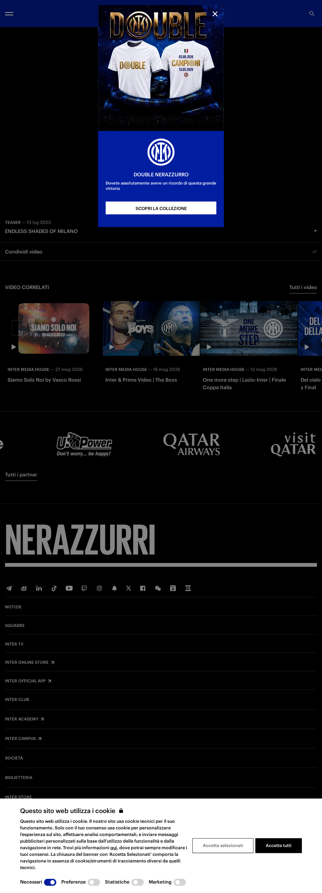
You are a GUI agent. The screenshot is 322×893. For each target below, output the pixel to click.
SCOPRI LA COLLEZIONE (161, 208)
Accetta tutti (278, 845)
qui (113, 847)
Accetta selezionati (223, 845)
